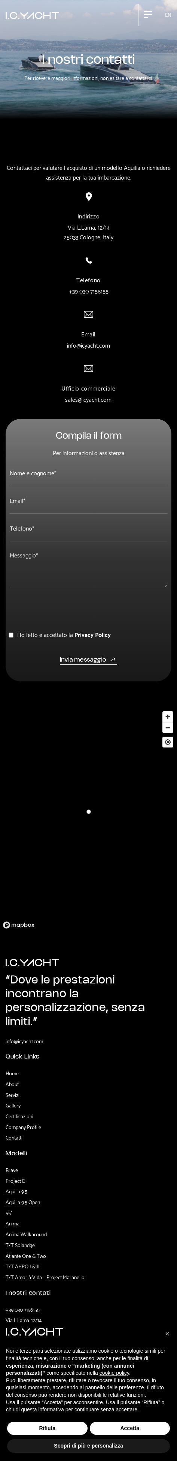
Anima (12, 1223)
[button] (148, 15)
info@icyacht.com (88, 345)
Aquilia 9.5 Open (23, 1202)
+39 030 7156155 (89, 291)
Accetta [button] (129, 1428)
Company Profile (23, 1127)
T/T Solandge (20, 1245)
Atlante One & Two (26, 1256)
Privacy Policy (92, 634)
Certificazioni (19, 1116)
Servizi (12, 1095)
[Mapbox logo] (18, 925)
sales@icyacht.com (88, 399)
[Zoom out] (167, 727)
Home (12, 1073)
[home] (32, 14)
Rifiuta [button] (47, 1428)
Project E (15, 1180)
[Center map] (167, 742)
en (168, 14)
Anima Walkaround (26, 1234)
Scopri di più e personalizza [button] (88, 1446)
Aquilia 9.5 (16, 1191)
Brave (12, 1170)
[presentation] (66, 607)
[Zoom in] (167, 716)
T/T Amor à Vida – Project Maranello (45, 1277)
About (12, 1084)
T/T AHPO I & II (23, 1266)
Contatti (14, 1137)
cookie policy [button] (114, 1373)
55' (9, 1213)
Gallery (13, 1105)
